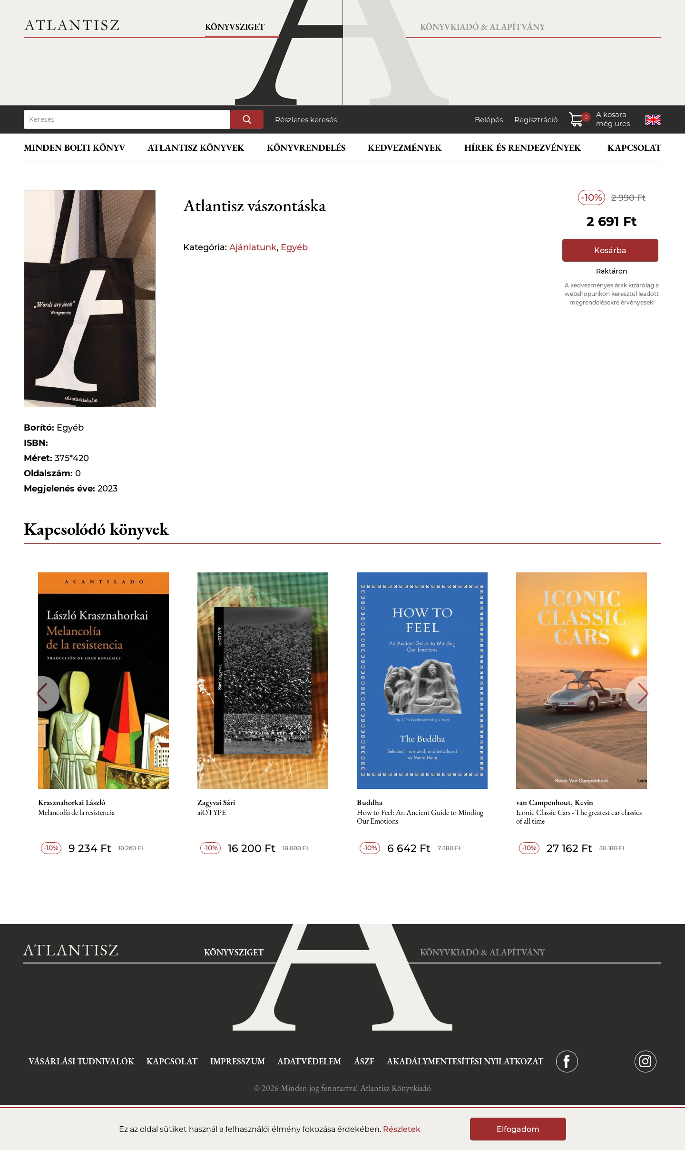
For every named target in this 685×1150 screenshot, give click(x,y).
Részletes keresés (306, 119)
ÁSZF (364, 1061)
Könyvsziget (234, 26)
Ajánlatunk (252, 247)
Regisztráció (536, 119)
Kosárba (610, 250)
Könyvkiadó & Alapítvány (482, 26)
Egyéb (294, 247)
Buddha (369, 802)
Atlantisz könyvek (196, 148)
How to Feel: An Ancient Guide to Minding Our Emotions (420, 817)
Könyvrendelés (306, 148)
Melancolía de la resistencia (76, 812)
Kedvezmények (405, 148)
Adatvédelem (309, 1061)
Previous (41, 693)
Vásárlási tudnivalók (81, 1061)
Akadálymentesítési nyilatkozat (465, 1061)
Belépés (489, 119)
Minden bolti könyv (74, 148)
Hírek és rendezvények (522, 148)
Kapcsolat (634, 148)
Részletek (402, 1129)
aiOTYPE (211, 812)
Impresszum (237, 1061)
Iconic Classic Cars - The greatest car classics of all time (579, 817)
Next (643, 693)
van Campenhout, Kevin (554, 802)
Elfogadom (518, 1129)
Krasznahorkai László (71, 802)
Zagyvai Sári (216, 802)
